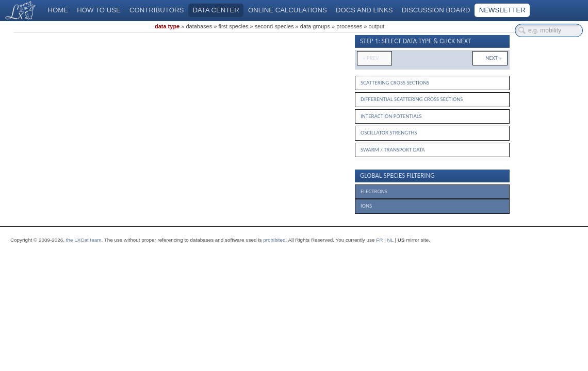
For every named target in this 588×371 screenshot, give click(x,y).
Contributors (156, 10)
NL (390, 240)
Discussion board (436, 10)
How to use (99, 10)
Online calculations (287, 10)
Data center (215, 10)
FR (379, 240)
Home (58, 10)
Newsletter (502, 10)
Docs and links (364, 10)
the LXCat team (84, 240)
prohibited (274, 240)
